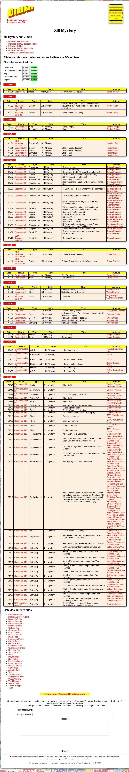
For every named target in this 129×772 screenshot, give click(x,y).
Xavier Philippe (113, 474)
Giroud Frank (14, 643)
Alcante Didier (113, 179)
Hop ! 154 (19, 368)
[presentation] (65, 745)
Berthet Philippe (114, 127)
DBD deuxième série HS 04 (20, 143)
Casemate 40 (20, 212)
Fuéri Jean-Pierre (114, 182)
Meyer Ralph (112, 106)
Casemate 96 (21, 335)
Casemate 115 (20, 398)
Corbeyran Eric (113, 510)
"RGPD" (98, 765)
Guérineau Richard (114, 298)
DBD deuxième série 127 (21, 604)
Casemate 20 (21, 127)
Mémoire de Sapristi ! (17, 51)
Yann (109, 513)
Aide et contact (116, 22)
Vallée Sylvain (112, 290)
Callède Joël (112, 519)
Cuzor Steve (112, 275)
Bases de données (116, 9)
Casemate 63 (20, 275)
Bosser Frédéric (114, 363)
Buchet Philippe (114, 384)
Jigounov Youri (14, 652)
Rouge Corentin (114, 335)
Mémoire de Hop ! (16, 46)
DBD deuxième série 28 (19, 106)
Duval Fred (13, 637)
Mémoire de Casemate (18, 42)
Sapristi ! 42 (20, 92)
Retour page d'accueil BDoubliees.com (65, 694)
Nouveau (116, 6)
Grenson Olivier (114, 314)
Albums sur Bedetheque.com (21, 53)
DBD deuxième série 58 (19, 238)
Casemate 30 (20, 148)
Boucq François (114, 167)
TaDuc (109, 349)
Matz (109, 311)
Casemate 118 (20, 405)
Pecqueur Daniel (114, 386)
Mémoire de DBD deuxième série (22, 44)
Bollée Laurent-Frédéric (115, 516)
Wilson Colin (112, 318)
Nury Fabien (112, 515)
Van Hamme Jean (115, 226)
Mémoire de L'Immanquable (20, 48)
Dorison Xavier (113, 508)
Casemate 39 (20, 167)
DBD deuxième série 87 (19, 296)
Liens (116, 19)
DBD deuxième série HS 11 (20, 254)
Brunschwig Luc (114, 502)
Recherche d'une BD (116, 12)
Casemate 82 (20, 314)
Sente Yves (119, 526)
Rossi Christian (118, 311)
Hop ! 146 (19, 311)
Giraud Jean (112, 191)
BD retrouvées (116, 15)
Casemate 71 (20, 290)
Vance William (113, 92)
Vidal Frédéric (113, 439)
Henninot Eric (112, 143)
